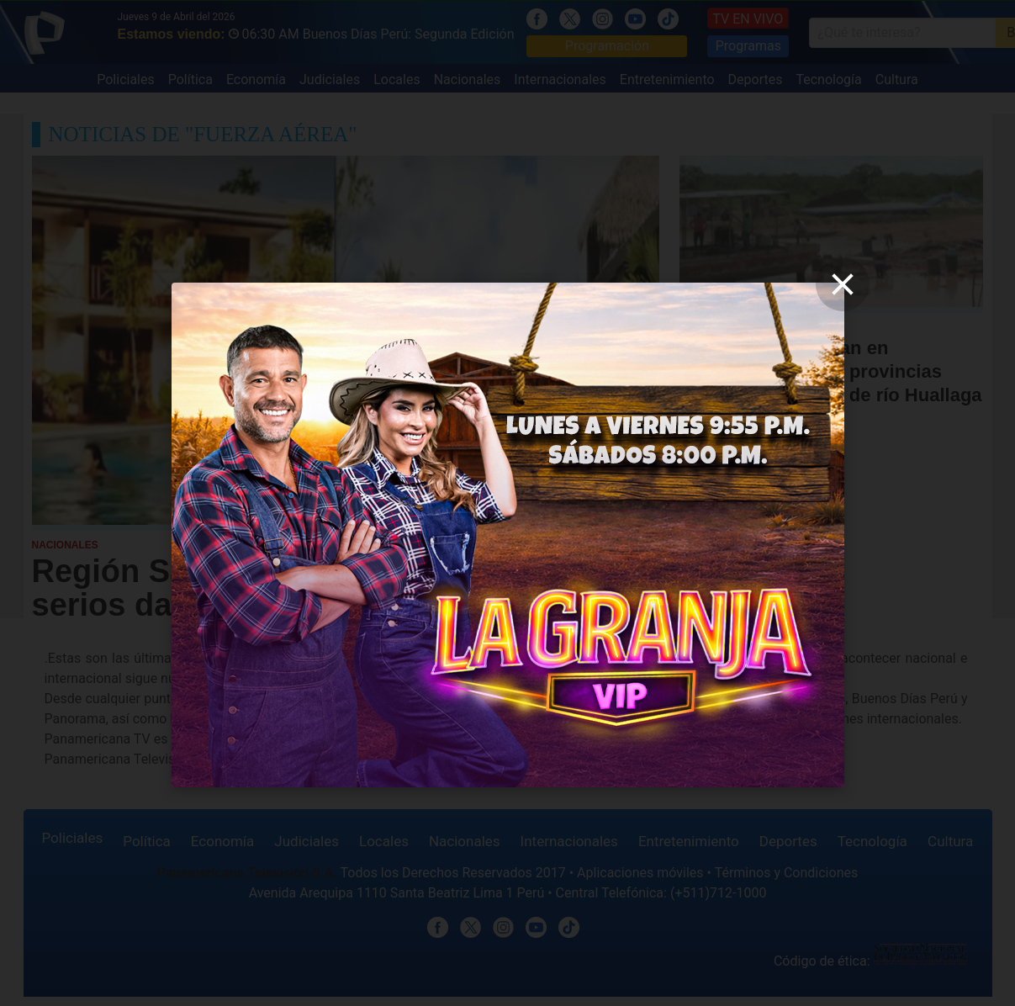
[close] (843, 284)
